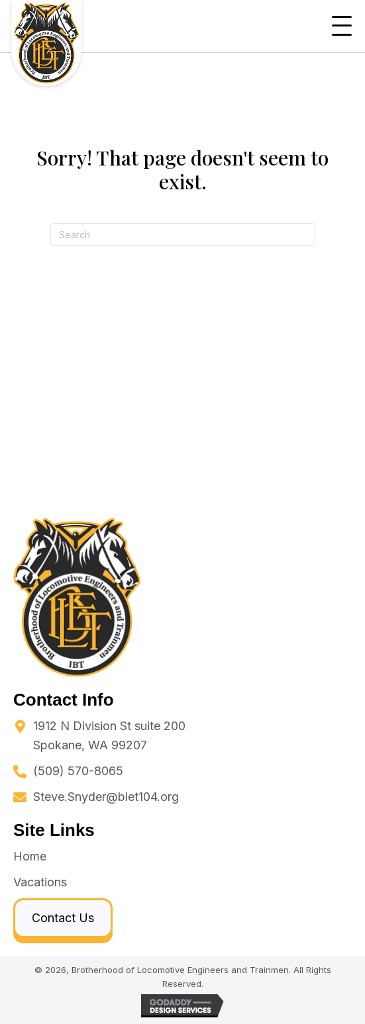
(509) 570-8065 (78, 771)
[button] (342, 26)
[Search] (182, 234)
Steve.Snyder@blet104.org (106, 797)
